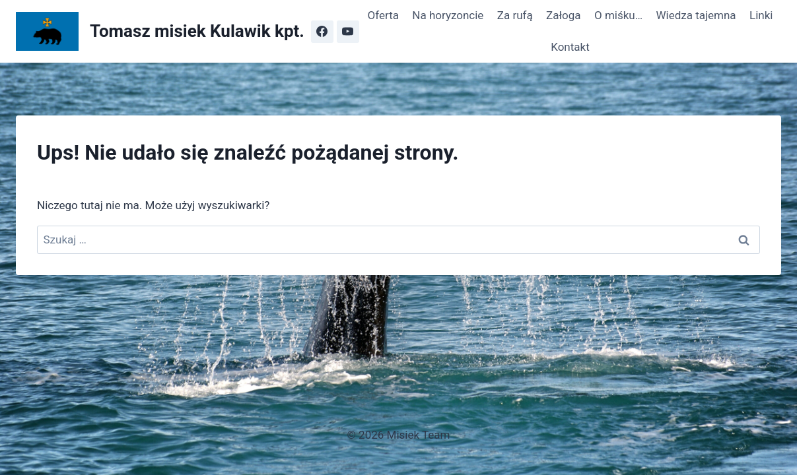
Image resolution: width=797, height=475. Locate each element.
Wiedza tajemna (696, 15)
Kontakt (570, 46)
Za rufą (515, 15)
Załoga (563, 15)
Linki (761, 15)
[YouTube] (348, 31)
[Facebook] (322, 31)
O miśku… (618, 15)
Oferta (383, 15)
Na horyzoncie (447, 15)
